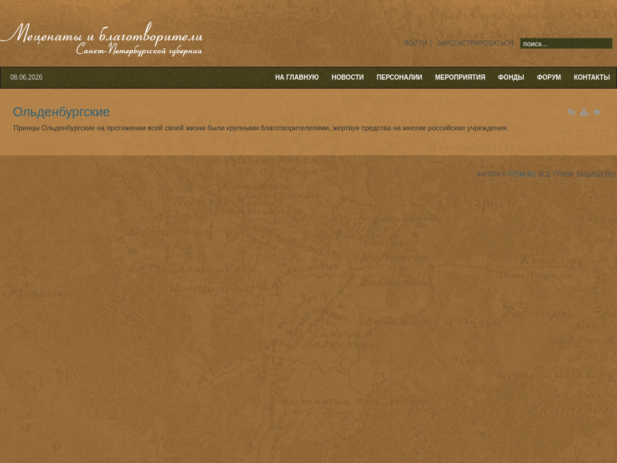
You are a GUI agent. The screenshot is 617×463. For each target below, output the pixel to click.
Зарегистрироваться (475, 43)
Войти (415, 43)
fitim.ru (522, 174)
